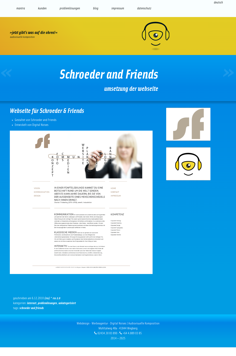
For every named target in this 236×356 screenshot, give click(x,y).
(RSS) (47, 298)
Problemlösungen (47, 303)
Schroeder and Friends (32, 308)
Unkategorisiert (67, 303)
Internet (31, 303)
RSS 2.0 (56, 298)
